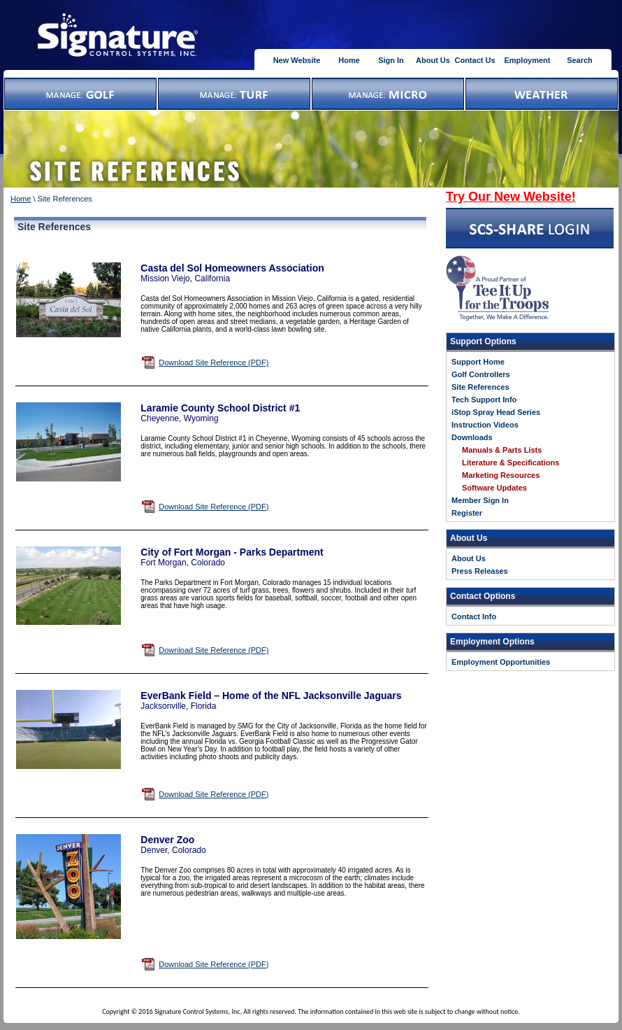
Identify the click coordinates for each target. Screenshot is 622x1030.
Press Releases (479, 571)
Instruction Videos (485, 425)
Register (466, 513)
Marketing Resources (501, 475)
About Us (433, 60)
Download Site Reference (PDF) (213, 362)
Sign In (391, 60)
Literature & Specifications (510, 462)
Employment (527, 60)
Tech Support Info (483, 399)
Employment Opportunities (500, 662)
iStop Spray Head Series (495, 412)
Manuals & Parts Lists (502, 450)
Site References (480, 387)
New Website (297, 60)
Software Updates (494, 488)
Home (349, 60)
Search (580, 60)
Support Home (478, 362)
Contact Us (474, 60)
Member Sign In (480, 500)
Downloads (472, 437)
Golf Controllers (480, 374)
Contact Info (473, 616)
